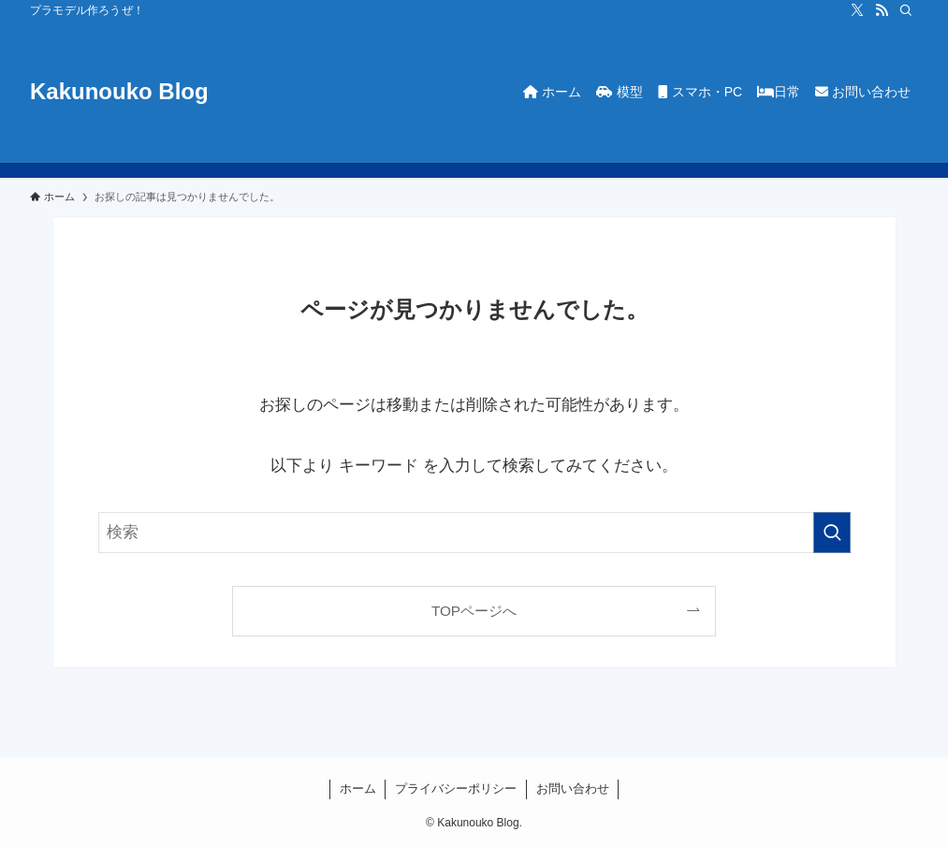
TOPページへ (474, 611)
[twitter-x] (857, 10)
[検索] (906, 10)
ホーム (358, 788)
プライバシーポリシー (456, 788)
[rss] (881, 10)
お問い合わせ (572, 788)
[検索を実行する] (832, 532)
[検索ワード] (474, 532)
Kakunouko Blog (119, 91)
